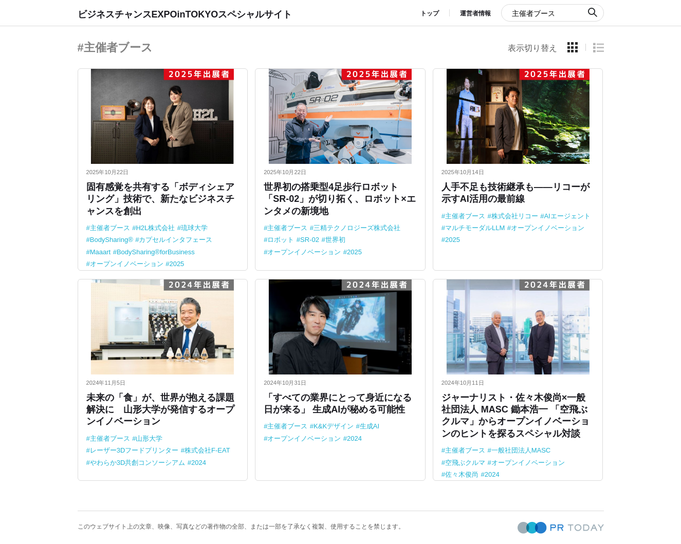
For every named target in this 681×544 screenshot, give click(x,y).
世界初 (335, 239)
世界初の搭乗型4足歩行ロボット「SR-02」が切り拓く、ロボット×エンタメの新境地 (340, 199)
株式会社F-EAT (207, 450)
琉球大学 (194, 228)
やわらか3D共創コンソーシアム (138, 462)
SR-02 (309, 239)
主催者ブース (110, 228)
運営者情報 (475, 13)
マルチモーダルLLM (475, 228)
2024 (198, 462)
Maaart (100, 252)
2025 (176, 264)
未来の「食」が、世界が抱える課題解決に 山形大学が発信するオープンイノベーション (160, 409)
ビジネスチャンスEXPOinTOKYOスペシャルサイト (185, 14)
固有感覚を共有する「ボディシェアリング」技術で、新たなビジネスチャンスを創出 (160, 199)
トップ (429, 13)
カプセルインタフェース (175, 239)
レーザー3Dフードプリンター (134, 450)
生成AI (369, 426)
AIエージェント (567, 216)
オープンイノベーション (126, 264)
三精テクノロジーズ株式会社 (357, 228)
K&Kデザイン (334, 426)
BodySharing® (111, 239)
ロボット (280, 239)
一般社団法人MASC (521, 450)
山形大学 (149, 438)
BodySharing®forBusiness (156, 252)
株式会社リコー (514, 216)
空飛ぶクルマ (465, 462)
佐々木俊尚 (461, 474)
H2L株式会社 (155, 228)
